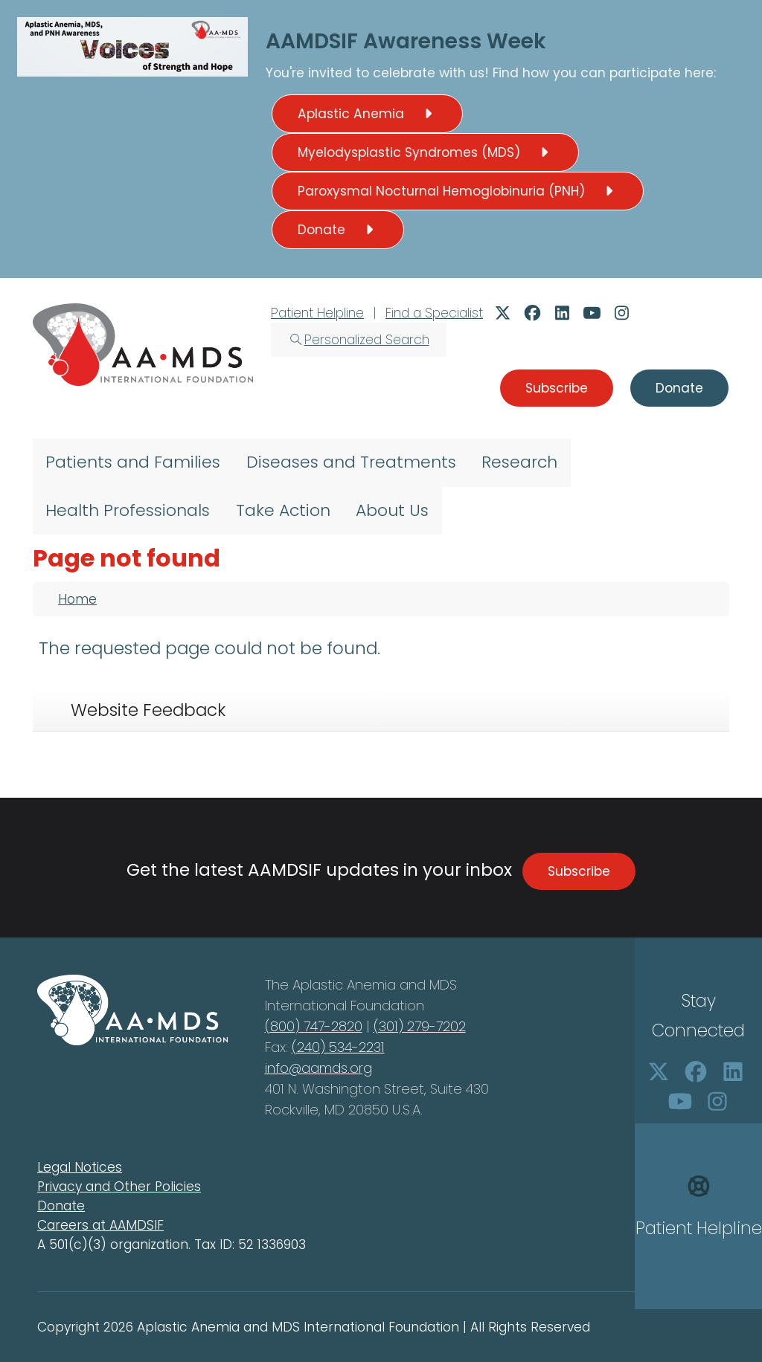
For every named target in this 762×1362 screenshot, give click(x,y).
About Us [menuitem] (392, 510)
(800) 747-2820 (313, 1026)
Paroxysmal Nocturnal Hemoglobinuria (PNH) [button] (458, 191)
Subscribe (579, 871)
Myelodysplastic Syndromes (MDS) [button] (425, 152)
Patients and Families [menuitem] (132, 462)
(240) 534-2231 (338, 1047)
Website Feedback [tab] (148, 710)
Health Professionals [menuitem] (127, 510)
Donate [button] (338, 230)
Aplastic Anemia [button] (367, 114)
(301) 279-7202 (420, 1026)
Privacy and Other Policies (119, 1186)
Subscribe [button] (556, 388)
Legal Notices (79, 1167)
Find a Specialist (434, 313)
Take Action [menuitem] (283, 510)
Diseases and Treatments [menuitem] (351, 462)
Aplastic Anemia (346, 984)
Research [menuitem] (519, 462)
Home (77, 599)
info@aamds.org (318, 1068)
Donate (61, 1206)
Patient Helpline (317, 313)
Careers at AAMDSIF (100, 1225)
